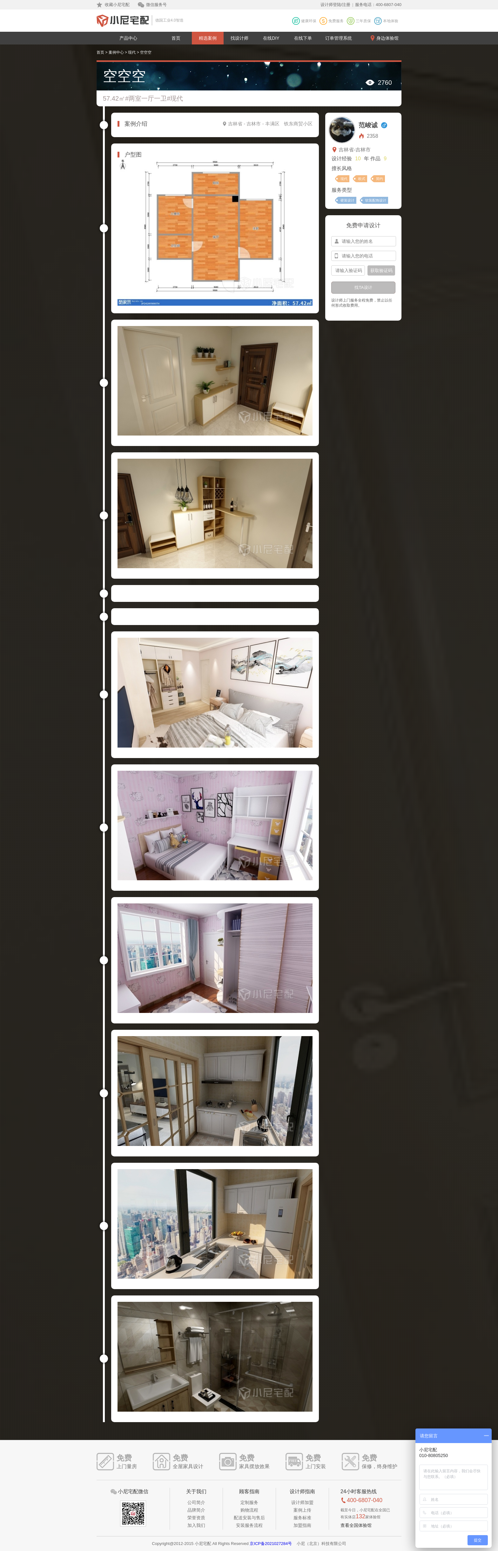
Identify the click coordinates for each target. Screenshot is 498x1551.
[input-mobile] (363, 256)
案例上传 (302, 1510)
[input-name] (363, 241)
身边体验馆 (387, 38)
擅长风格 (342, 168)
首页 (176, 38)
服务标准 (302, 1517)
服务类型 (342, 190)
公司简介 (196, 1502)
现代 (132, 52)
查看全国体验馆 (356, 1525)
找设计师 (239, 38)
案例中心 (116, 52)
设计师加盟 (302, 1502)
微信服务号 (156, 4)
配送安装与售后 (249, 1517)
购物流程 (249, 1510)
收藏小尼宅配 (117, 4)
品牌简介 (196, 1510)
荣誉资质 (196, 1517)
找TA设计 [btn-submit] (363, 287)
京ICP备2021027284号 (271, 1543)
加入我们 (196, 1525)
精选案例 (208, 38)
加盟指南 (302, 1525)
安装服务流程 (249, 1525)
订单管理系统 (338, 38)
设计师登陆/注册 (335, 4)
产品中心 (128, 38)
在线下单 (303, 38)
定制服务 (249, 1502)
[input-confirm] (348, 270)
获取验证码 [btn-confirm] (381, 270)
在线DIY (271, 38)
